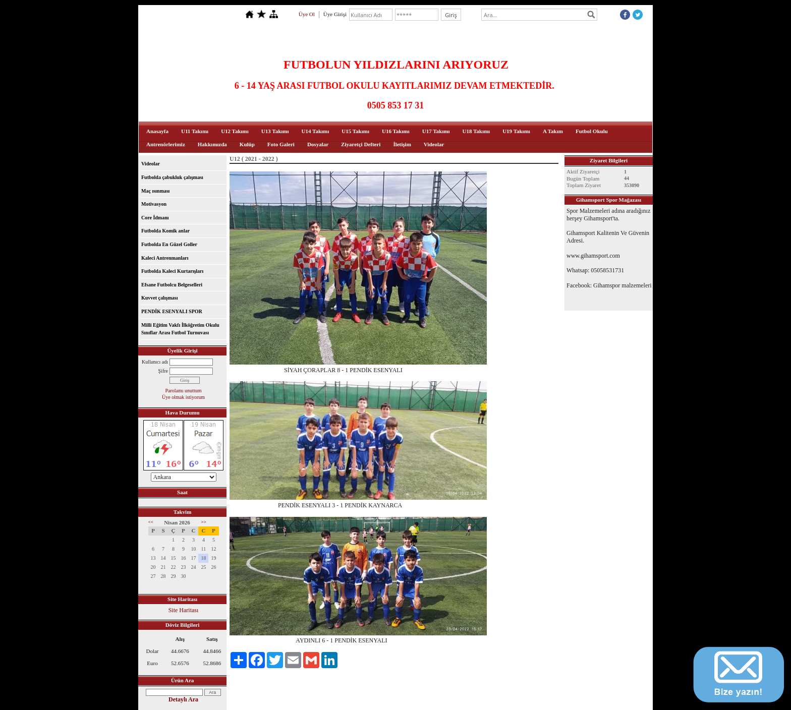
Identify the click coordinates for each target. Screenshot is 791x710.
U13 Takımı (275, 131)
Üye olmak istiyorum (183, 397)
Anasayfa (157, 131)
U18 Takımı (476, 131)
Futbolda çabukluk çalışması (172, 177)
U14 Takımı (315, 131)
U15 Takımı (355, 131)
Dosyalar (317, 144)
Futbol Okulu (592, 131)
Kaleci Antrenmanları (164, 258)
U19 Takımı (516, 131)
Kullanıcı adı (155, 362)
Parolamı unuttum (183, 390)
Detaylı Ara (183, 699)
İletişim (402, 144)
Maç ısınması (155, 191)
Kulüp (247, 144)
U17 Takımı (436, 131)
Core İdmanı (155, 217)
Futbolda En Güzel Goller (169, 244)
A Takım (553, 131)
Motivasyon (153, 204)
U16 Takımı (396, 131)
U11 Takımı (194, 131)
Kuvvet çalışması (159, 298)
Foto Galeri (281, 144)
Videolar (434, 144)
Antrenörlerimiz (165, 144)
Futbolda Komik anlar (165, 230)
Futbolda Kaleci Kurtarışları (172, 271)
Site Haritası (183, 610)
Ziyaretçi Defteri (360, 144)
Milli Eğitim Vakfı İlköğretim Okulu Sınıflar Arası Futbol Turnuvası (180, 329)
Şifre (163, 371)
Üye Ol (307, 14)
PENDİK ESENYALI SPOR (171, 311)
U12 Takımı (235, 131)
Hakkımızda (212, 144)
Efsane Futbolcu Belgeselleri (171, 284)
